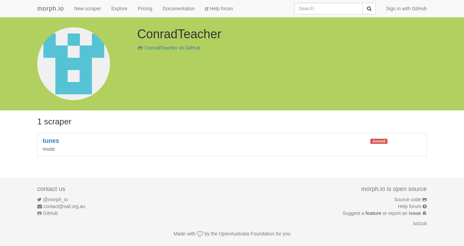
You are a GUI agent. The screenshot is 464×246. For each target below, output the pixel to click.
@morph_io (55, 199)
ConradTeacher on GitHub (172, 48)
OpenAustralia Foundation (247, 233)
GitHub (50, 213)
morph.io (50, 8)
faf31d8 (420, 223)
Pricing (145, 8)
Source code (407, 199)
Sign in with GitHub (406, 8)
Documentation (179, 8)
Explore (119, 8)
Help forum (219, 8)
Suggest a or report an (382, 213)
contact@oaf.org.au (64, 206)
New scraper (87, 8)
